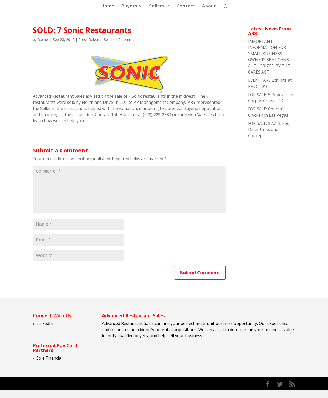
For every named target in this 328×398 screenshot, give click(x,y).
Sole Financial (49, 366)
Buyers (129, 6)
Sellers (157, 6)
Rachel (43, 39)
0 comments (129, 39)
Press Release (90, 39)
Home (107, 6)
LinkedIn (44, 331)
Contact (186, 6)
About (209, 6)
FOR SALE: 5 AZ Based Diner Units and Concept (268, 129)
